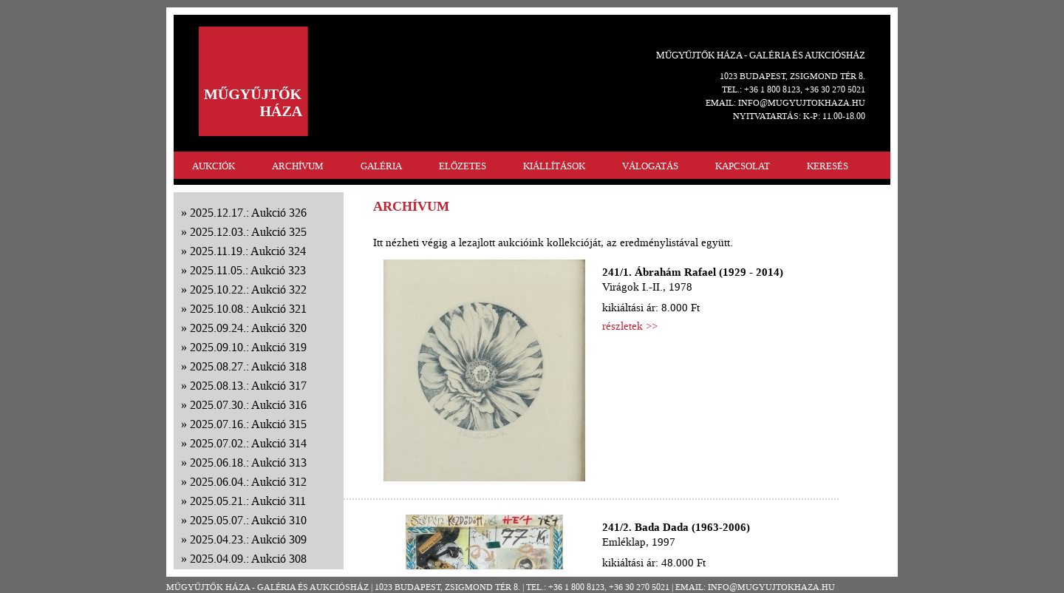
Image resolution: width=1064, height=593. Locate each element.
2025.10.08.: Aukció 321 (248, 308)
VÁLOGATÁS (650, 166)
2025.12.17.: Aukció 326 (248, 212)
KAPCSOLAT (742, 166)
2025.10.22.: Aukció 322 (248, 289)
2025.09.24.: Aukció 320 (248, 328)
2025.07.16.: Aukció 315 (248, 424)
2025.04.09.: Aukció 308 (248, 558)
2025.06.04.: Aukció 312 (248, 481)
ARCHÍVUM (298, 166)
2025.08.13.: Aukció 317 (248, 385)
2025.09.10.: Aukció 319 (248, 347)
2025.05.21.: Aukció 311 (248, 501)
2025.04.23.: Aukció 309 (248, 539)
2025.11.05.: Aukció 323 (248, 270)
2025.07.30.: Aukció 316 (248, 405)
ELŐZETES (462, 166)
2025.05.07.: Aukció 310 (248, 520)
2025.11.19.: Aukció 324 (248, 251)
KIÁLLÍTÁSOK (554, 166)
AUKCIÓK (213, 166)
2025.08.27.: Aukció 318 (248, 366)
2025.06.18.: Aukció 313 (248, 462)
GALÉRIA (381, 166)
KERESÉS (827, 166)
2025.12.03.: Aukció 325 (248, 232)
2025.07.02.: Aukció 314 (248, 443)
